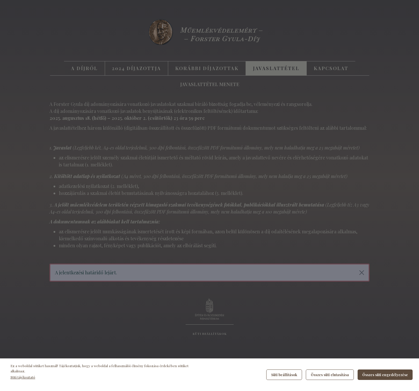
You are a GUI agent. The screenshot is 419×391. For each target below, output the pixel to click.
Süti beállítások (284, 374)
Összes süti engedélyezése (385, 374)
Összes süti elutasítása (330, 374)
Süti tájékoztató (22, 377)
